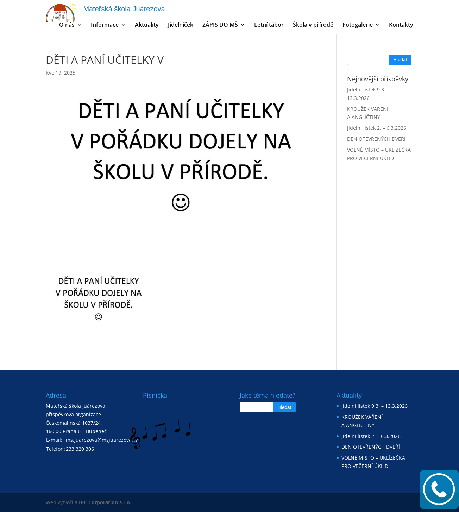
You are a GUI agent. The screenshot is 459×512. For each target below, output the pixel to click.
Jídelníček (180, 25)
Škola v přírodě (313, 25)
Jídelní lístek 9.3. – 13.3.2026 (374, 406)
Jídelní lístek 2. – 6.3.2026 (376, 128)
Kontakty (401, 25)
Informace (105, 25)
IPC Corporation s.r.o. (105, 502)
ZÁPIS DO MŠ (220, 25)
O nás (67, 25)
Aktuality (147, 25)
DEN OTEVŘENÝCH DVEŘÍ (376, 138)
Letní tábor (269, 25)
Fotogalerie (357, 25)
